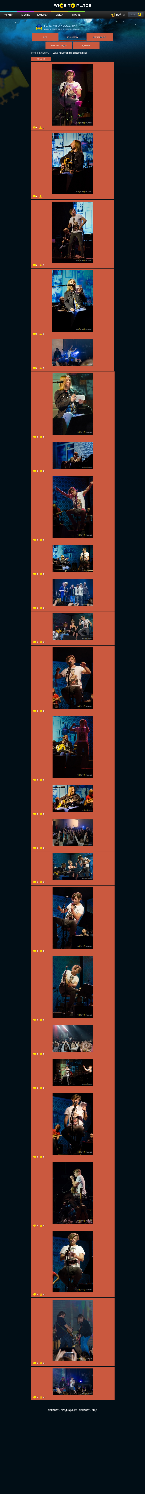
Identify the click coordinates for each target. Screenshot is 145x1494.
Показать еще (88, 1410)
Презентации (59, 45)
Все (45, 37)
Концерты (72, 37)
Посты (76, 14)
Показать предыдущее (62, 1410)
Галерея (42, 14)
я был (41, 58)
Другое (86, 45)
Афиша (8, 14)
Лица (59, 14)
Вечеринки (99, 37)
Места (25, 14)
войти (120, 14)
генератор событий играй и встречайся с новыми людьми (58, 27)
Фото (33, 53)
